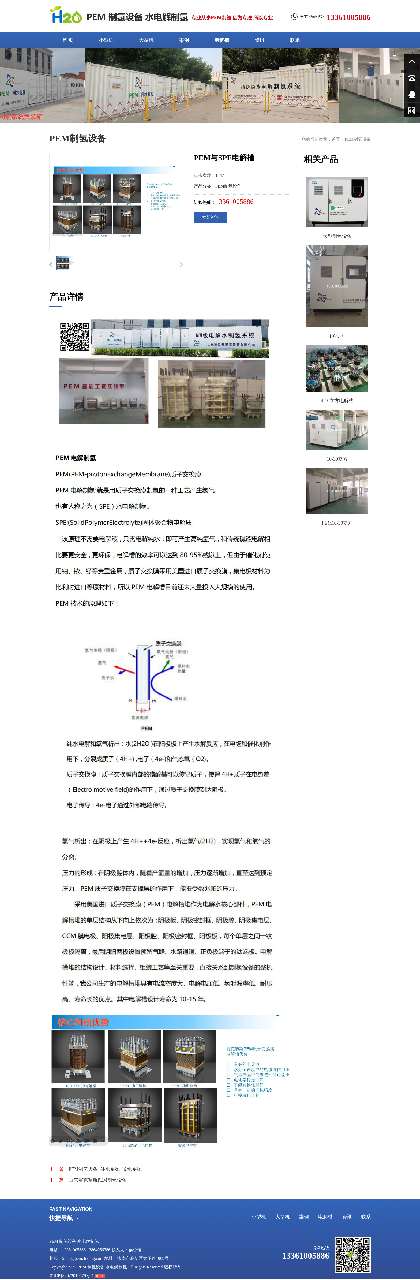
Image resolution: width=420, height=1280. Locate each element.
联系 (295, 40)
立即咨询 (210, 217)
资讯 (259, 40)
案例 (184, 40)
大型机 (146, 40)
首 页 (67, 40)
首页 (336, 139)
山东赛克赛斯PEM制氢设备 (98, 1180)
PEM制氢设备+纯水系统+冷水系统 (105, 1169)
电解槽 (222, 40)
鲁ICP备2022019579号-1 (71, 1275)
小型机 (106, 40)
